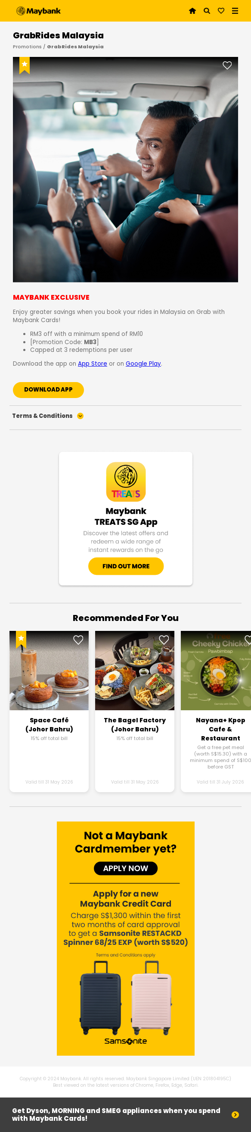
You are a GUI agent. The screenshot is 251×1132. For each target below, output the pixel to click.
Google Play (143, 364)
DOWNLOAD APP (48, 390)
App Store (92, 364)
